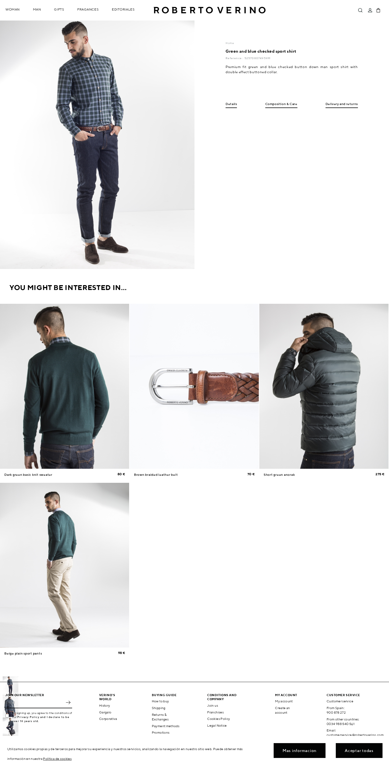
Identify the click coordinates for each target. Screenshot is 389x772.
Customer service (340, 701)
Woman (12, 9)
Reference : (235, 58)
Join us (212, 705)
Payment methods (165, 726)
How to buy (160, 701)
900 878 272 (336, 712)
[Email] (34, 702)
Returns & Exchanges (160, 717)
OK (68, 702)
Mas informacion (300, 750)
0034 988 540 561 (340, 724)
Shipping (159, 708)
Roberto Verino (209, 10)
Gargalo (105, 712)
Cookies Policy (218, 719)
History (104, 705)
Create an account (282, 710)
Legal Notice (217, 725)
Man (37, 9)
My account (284, 701)
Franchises (215, 712)
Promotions (161, 732)
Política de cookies (57, 759)
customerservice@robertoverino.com (355, 735)
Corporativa (108, 719)
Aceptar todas (359, 750)
